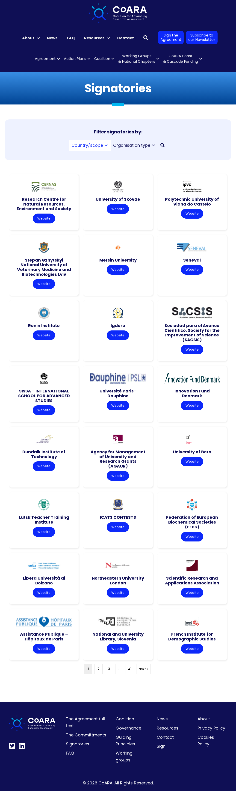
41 (129, 670)
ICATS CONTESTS (118, 518)
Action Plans (75, 58)
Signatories (77, 745)
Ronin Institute (44, 326)
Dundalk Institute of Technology (43, 454)
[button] (38, 38)
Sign (161, 747)
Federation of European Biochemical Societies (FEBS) (192, 522)
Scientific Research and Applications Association (192, 581)
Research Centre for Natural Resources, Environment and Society (44, 203)
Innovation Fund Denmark (192, 394)
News (52, 38)
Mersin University (118, 260)
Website (43, 218)
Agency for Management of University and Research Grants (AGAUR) (118, 459)
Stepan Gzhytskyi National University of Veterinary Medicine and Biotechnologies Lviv (44, 267)
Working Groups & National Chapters (136, 58)
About (28, 38)
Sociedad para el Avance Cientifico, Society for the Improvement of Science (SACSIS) (192, 333)
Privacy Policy (211, 729)
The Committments (86, 735)
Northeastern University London (118, 581)
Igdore (118, 326)
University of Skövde (118, 199)
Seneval (192, 260)
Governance (128, 729)
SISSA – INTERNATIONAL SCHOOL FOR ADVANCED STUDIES (44, 396)
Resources (94, 38)
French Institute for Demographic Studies (192, 637)
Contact (125, 38)
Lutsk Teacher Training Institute (44, 520)
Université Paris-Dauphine (118, 394)
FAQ (71, 38)
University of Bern (192, 452)
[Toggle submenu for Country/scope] (106, 145)
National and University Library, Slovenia (118, 637)
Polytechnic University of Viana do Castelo (192, 201)
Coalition (102, 58)
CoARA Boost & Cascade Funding (180, 58)
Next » (143, 670)
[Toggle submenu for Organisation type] (153, 145)
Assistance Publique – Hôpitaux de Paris (44, 637)
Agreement (45, 58)
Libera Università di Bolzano (44, 581)
